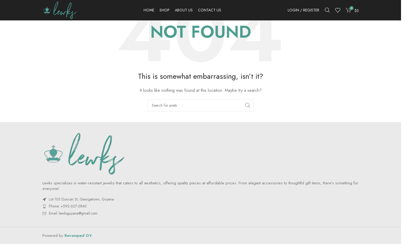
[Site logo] (63, 11)
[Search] (327, 12)
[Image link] (84, 157)
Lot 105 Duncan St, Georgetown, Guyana (81, 202)
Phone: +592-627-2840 (68, 209)
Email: (73, 216)
